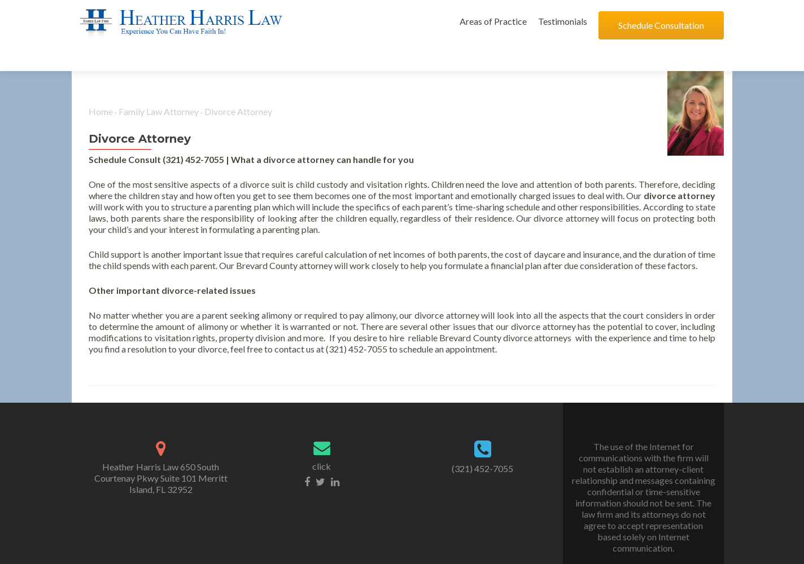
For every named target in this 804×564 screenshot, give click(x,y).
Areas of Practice (493, 21)
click (321, 438)
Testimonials (562, 21)
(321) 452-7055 (482, 440)
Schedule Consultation (661, 25)
